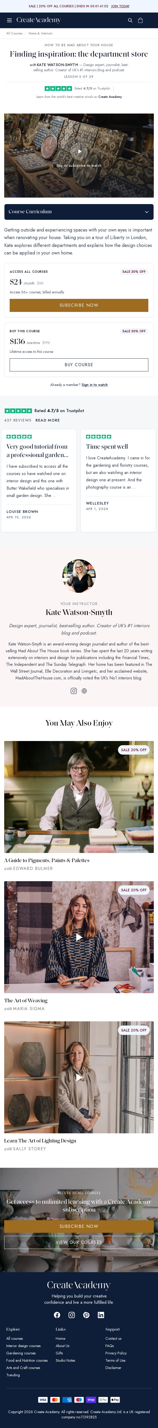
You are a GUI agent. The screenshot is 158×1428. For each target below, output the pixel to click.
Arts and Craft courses (23, 1367)
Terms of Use (115, 1360)
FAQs (109, 1345)
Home (60, 1338)
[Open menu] (9, 20)
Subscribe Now (79, 305)
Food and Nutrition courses (27, 1360)
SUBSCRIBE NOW (79, 1226)
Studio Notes (65, 1360)
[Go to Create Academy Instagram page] (72, 1315)
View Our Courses (79, 1242)
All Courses (14, 33)
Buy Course (79, 365)
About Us (62, 1345)
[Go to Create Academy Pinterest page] (86, 1315)
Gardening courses (21, 1353)
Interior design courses (23, 1345)
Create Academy (110, 96)
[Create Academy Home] (39, 20)
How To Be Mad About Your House (79, 45)
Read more (48, 420)
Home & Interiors (41, 33)
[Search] (130, 20)
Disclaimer (113, 1367)
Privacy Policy (116, 1353)
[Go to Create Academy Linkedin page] (101, 1315)
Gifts (59, 1353)
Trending (13, 1375)
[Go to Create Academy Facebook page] (57, 1315)
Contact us (113, 1338)
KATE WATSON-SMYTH (57, 64)
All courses (14, 1338)
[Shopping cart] (140, 20)
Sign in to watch (95, 384)
